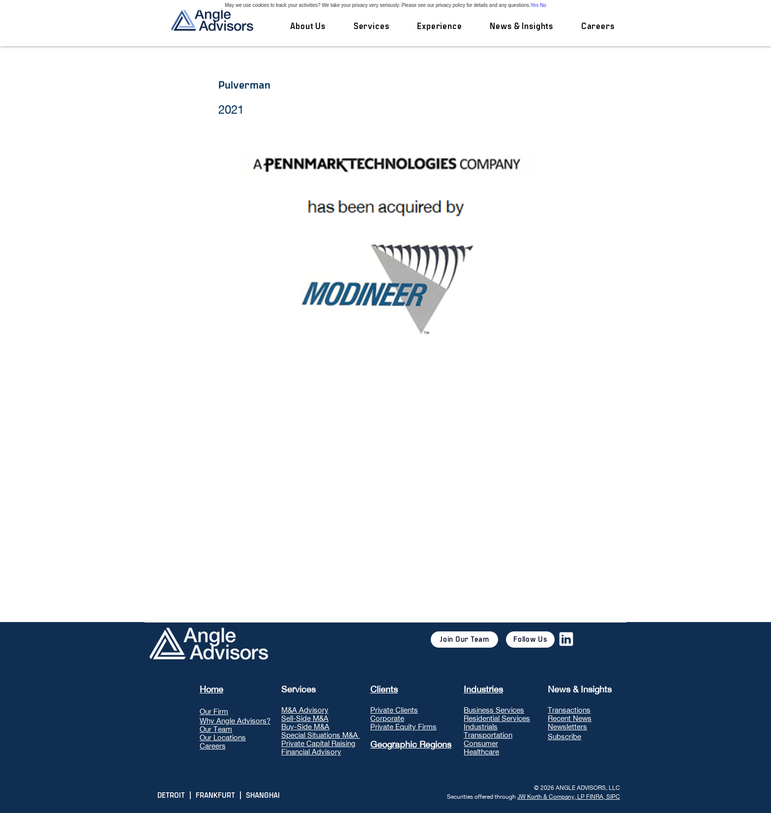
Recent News (570, 718)
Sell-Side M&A (304, 718)
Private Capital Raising (318, 743)
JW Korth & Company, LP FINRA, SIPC (568, 796)
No (543, 5)
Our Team (216, 729)
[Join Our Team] (464, 639)
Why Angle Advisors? (235, 721)
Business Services (494, 710)
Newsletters (567, 726)
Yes (534, 5)
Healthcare (481, 752)
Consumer (481, 743)
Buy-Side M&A (305, 726)
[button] (371, 26)
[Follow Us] (530, 639)
